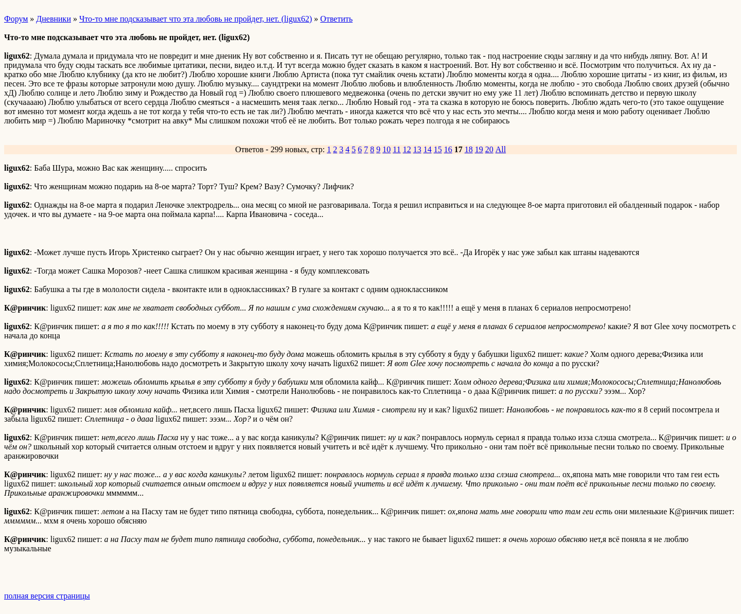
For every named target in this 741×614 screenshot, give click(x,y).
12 (407, 149)
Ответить (336, 18)
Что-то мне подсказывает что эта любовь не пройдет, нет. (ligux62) (195, 18)
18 (469, 149)
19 (479, 149)
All (501, 149)
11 (396, 149)
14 (428, 149)
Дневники (53, 18)
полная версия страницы (47, 595)
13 (417, 149)
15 (438, 149)
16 (448, 149)
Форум (16, 18)
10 (386, 149)
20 (489, 149)
